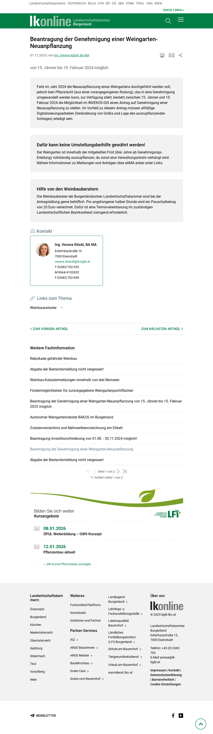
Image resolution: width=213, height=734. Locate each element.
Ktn (101, 3)
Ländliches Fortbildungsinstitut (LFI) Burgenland (122, 637)
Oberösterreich (40, 640)
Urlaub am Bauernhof (123, 664)
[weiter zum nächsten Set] (118, 471)
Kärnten (35, 625)
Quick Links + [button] (173, 10)
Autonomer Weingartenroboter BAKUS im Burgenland (71, 417)
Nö (108, 3)
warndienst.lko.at (120, 672)
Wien (158, 3)
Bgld (92, 3)
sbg (121, 3)
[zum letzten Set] (125, 471)
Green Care (78, 671)
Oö (114, 3)
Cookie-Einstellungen (165, 684)
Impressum (158, 670)
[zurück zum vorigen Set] (94, 471)
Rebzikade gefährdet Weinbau (53, 358)
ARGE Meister (79, 655)
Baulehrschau (79, 663)
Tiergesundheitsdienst (123, 656)
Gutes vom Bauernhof (85, 678)
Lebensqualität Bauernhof (118, 623)
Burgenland (38, 617)
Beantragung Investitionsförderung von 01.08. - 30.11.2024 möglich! (83, 438)
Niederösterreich (41, 632)
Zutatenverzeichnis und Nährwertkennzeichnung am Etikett (76, 428)
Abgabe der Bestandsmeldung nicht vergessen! (67, 369)
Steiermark (37, 656)
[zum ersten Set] (88, 471)
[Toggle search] (168, 21)
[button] (181, 20)
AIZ (72, 639)
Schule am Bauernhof (123, 649)
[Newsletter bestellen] (43, 715)
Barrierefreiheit (163, 679)
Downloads (78, 613)
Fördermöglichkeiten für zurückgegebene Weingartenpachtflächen (81, 390)
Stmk (130, 3)
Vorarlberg (37, 671)
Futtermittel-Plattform (85, 605)
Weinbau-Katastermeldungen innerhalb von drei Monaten (74, 380)
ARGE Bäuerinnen (82, 647)
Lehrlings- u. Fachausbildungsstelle (123, 611)
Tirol (140, 3)
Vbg (149, 3)
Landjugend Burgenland (116, 599)
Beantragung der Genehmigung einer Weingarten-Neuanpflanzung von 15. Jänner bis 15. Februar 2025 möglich (106, 404)
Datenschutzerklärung (166, 675)
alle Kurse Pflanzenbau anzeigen (68, 564)
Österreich (77, 3)
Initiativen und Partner (85, 620)
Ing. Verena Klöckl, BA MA (71, 55)
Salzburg (36, 648)
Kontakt (174, 670)
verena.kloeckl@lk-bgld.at (72, 261)
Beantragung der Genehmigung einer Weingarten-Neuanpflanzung (81, 449)
